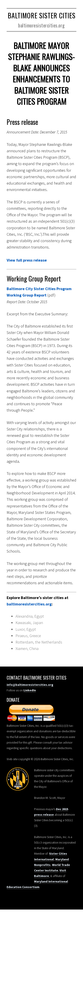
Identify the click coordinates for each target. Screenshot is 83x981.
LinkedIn (29, 690)
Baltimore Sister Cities (41, 15)
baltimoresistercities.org (29, 604)
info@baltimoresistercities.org (30, 685)
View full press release (27, 260)
